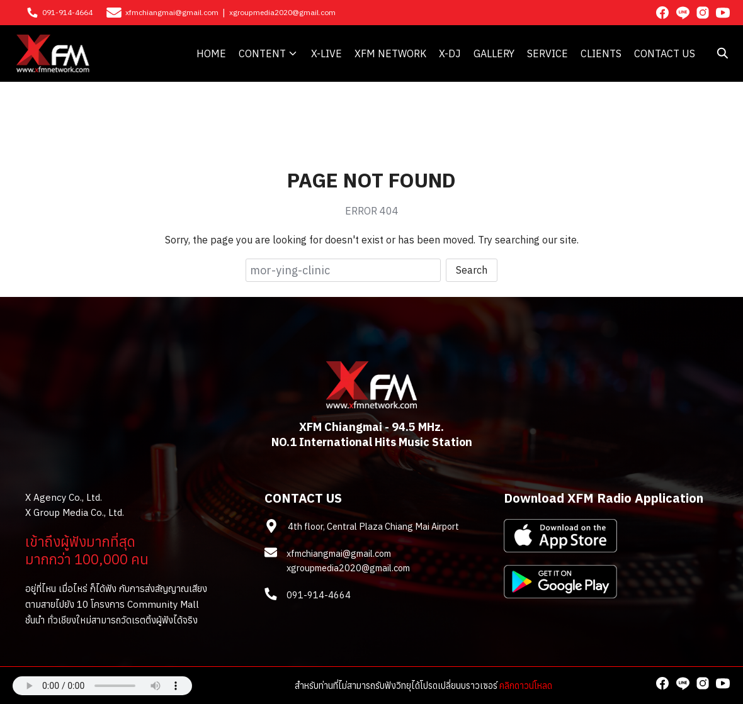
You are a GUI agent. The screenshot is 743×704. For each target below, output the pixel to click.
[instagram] (702, 12)
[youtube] (722, 12)
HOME (211, 53)
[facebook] (662, 12)
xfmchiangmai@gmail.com (171, 12)
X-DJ (450, 53)
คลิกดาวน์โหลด (525, 685)
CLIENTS (601, 53)
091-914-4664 (67, 12)
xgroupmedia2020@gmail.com (282, 12)
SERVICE (547, 53)
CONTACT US (664, 53)
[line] (682, 12)
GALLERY (494, 53)
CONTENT (262, 53)
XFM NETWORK (390, 53)
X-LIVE (326, 53)
